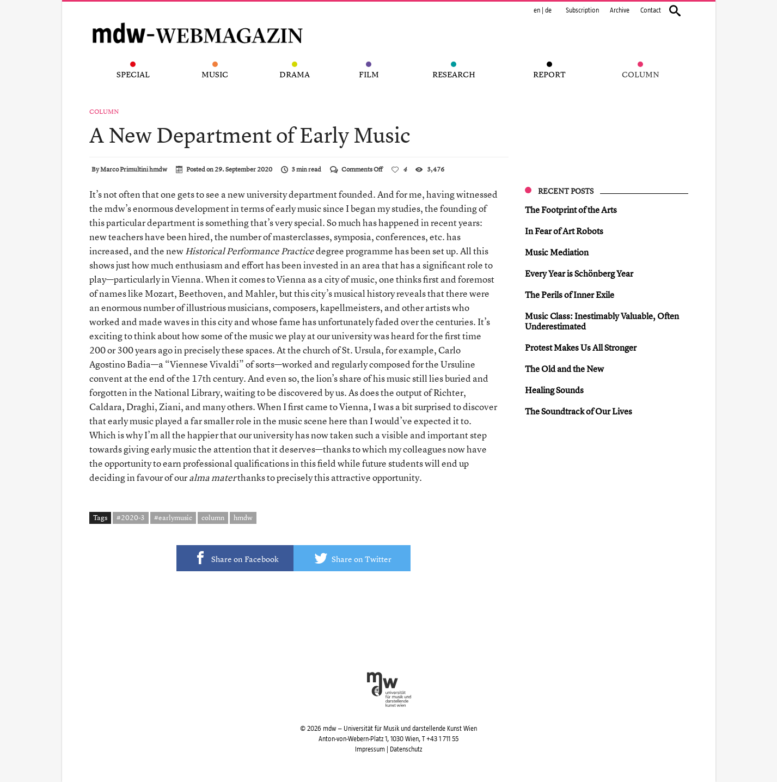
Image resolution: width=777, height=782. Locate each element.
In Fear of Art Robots (564, 231)
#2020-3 (131, 517)
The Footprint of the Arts (571, 210)
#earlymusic (173, 517)
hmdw (243, 517)
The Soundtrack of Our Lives (578, 411)
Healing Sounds (554, 390)
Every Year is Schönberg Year (579, 273)
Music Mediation (557, 252)
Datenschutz (406, 749)
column (212, 517)
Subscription (582, 10)
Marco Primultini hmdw (133, 169)
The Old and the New (564, 369)
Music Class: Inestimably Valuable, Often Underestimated (602, 321)
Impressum (370, 749)
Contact (650, 10)
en (537, 10)
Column (104, 111)
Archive (619, 10)
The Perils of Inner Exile (569, 295)
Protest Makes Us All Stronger (581, 347)
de (548, 10)
